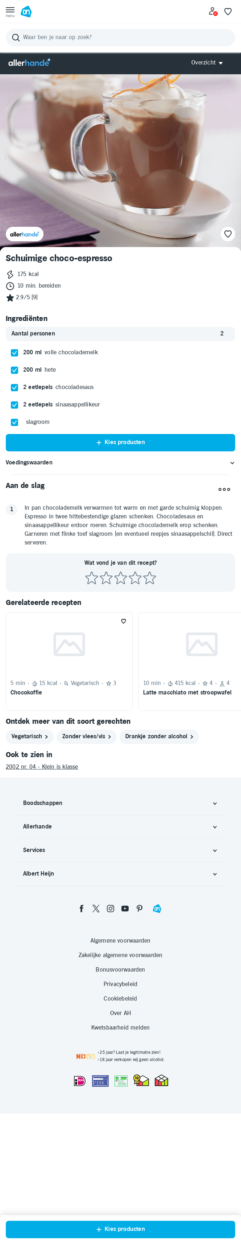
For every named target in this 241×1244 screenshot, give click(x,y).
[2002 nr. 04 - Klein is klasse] (120, 828)
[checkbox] (14, 414)
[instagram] (110, 969)
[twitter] (96, 969)
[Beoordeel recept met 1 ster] (91, 639)
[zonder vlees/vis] (87, 797)
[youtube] (125, 969)
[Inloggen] (213, 11)
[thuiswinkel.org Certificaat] (141, 1141)
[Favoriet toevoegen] (123, 682)
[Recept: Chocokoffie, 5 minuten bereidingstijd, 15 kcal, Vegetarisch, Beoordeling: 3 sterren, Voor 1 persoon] (69, 722)
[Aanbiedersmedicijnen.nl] (121, 1141)
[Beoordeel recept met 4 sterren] (135, 639)
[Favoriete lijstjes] (228, 11)
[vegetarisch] (30, 797)
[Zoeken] (120, 37)
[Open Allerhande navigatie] (209, 63)
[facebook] (81, 969)
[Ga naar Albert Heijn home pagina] (26, 11)
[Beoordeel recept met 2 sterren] (106, 639)
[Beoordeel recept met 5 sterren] (149, 639)
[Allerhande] (29, 63)
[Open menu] (10, 11)
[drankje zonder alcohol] (159, 797)
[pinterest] (139, 969)
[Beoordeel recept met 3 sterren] (120, 639)
